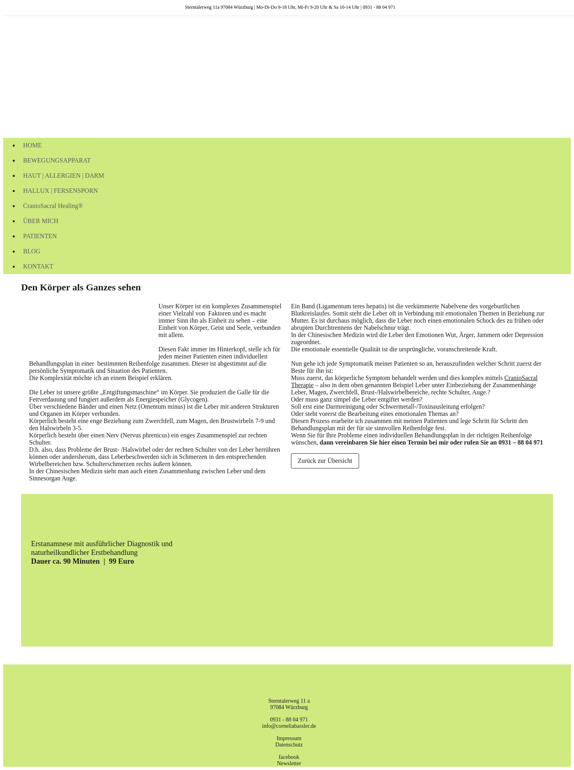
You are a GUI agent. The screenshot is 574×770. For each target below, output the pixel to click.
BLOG (32, 251)
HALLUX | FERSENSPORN (60, 190)
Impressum (289, 738)
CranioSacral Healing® (53, 205)
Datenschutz (289, 745)
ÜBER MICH (40, 220)
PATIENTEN (40, 236)
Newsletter (289, 763)
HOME (32, 145)
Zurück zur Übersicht (325, 460)
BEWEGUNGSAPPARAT (57, 160)
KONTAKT (38, 266)
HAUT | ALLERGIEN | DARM (63, 175)
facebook (289, 757)
